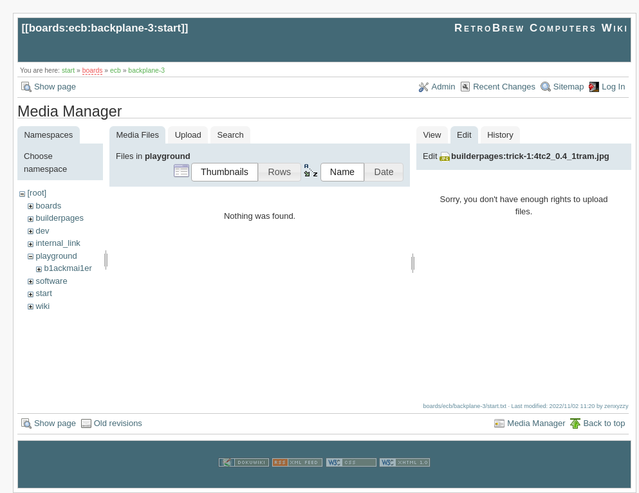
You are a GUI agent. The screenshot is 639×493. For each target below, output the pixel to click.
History (500, 135)
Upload (188, 135)
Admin (444, 86)
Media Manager (536, 422)
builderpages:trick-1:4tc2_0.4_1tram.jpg (530, 156)
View (432, 135)
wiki (42, 306)
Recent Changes (504, 86)
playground (56, 256)
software (51, 281)
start (68, 70)
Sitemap (568, 86)
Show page (55, 86)
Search (231, 135)
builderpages (59, 218)
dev (42, 231)
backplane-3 (146, 70)
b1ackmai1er (67, 268)
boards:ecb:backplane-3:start (105, 28)
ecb (115, 70)
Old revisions (118, 422)
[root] (36, 193)
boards (92, 70)
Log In (613, 86)
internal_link (57, 243)
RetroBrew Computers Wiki (541, 28)
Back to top (604, 422)
